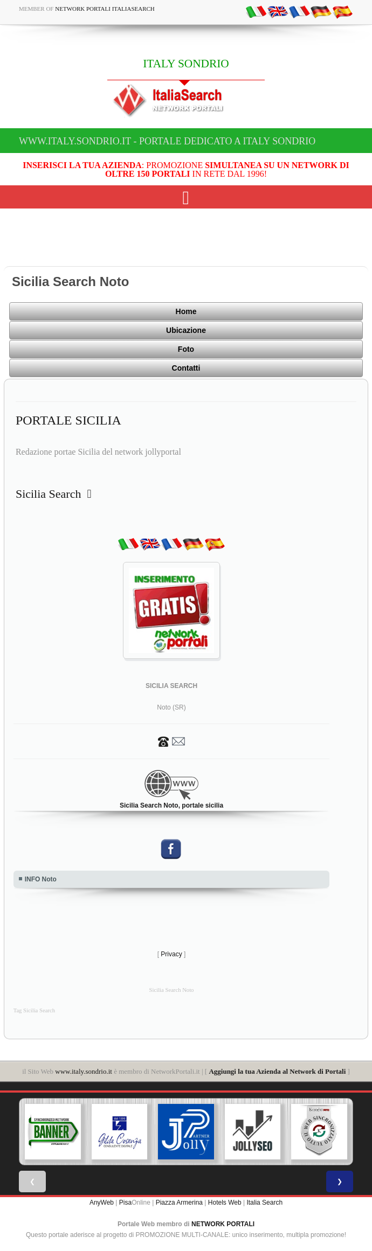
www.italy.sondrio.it (83, 1071)
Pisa (125, 1202)
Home (186, 311)
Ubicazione (186, 330)
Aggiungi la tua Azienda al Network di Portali (277, 1071)
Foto (186, 349)
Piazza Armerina (179, 1202)
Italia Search (264, 1202)
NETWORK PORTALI (222, 1224)
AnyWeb (101, 1202)
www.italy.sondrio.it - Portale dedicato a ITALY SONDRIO (167, 141)
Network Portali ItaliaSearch (105, 8)
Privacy (171, 954)
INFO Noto (41, 879)
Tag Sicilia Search (34, 1010)
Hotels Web (225, 1202)
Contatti (186, 368)
